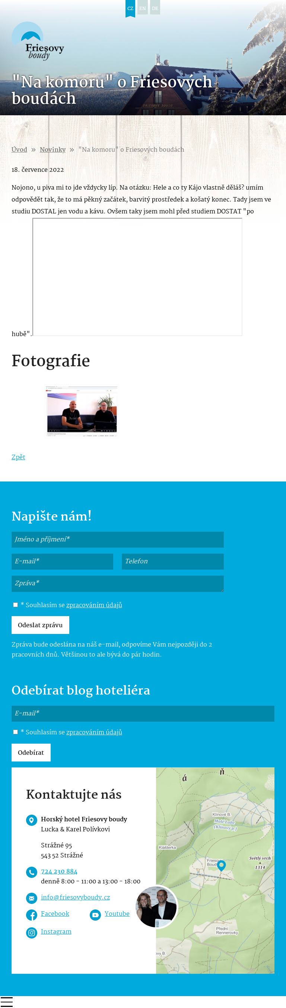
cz (130, 9)
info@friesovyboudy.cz (75, 898)
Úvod (19, 150)
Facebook (55, 914)
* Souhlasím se (67, 605)
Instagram (56, 932)
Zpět (18, 458)
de (155, 9)
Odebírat (31, 753)
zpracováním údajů (94, 605)
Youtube (117, 914)
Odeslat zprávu (40, 626)
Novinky (53, 150)
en (142, 9)
